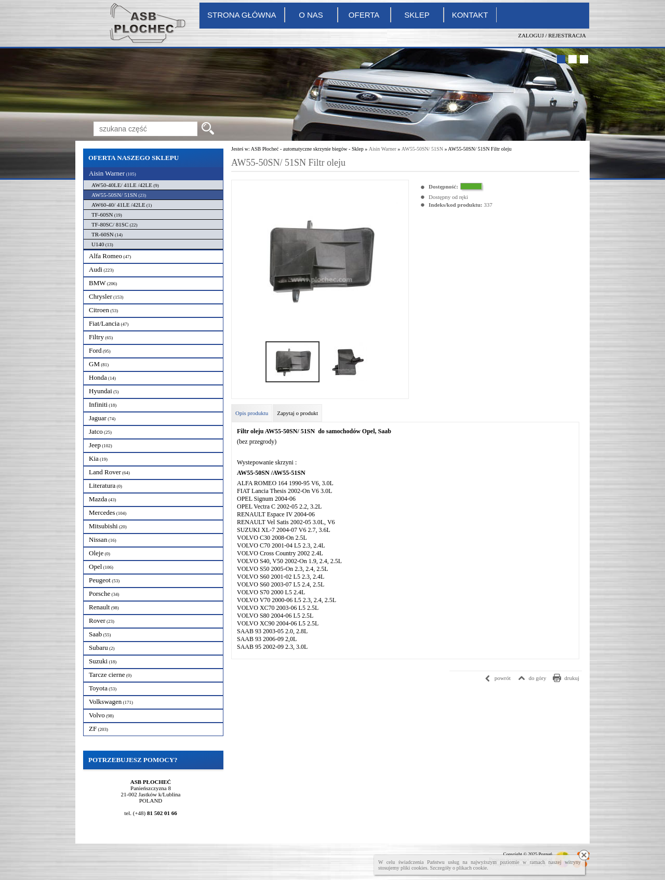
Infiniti (102, 404)
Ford (100, 350)
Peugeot (104, 580)
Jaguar (102, 418)
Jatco (100, 431)
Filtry (101, 337)
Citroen (103, 310)
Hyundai (104, 391)
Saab (100, 634)
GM (99, 364)
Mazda (102, 499)
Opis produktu (251, 413)
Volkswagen (111, 701)
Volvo (101, 715)
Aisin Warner (112, 173)
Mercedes (107, 512)
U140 (102, 244)
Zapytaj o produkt (297, 413)
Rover (101, 620)
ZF (98, 728)
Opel (101, 566)
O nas (311, 14)
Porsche (104, 593)
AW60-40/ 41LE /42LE (121, 205)
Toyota (102, 688)
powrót (503, 678)
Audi (101, 269)
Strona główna (241, 14)
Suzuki (102, 661)
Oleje (99, 553)
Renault (104, 607)
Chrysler (106, 296)
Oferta (364, 14)
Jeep (100, 445)
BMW (103, 283)
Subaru (102, 647)
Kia (98, 458)
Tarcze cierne (110, 674)
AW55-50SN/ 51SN (118, 195)
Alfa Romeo (110, 256)
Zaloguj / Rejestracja (552, 35)
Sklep (416, 14)
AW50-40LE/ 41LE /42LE (125, 185)
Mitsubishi (108, 526)
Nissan (102, 539)
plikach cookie (472, 868)
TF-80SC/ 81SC (114, 224)
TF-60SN (106, 214)
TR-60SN (107, 234)
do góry (538, 678)
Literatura (105, 485)
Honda (102, 377)
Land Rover (109, 472)
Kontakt (470, 14)
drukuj (571, 678)
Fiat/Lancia (108, 323)
